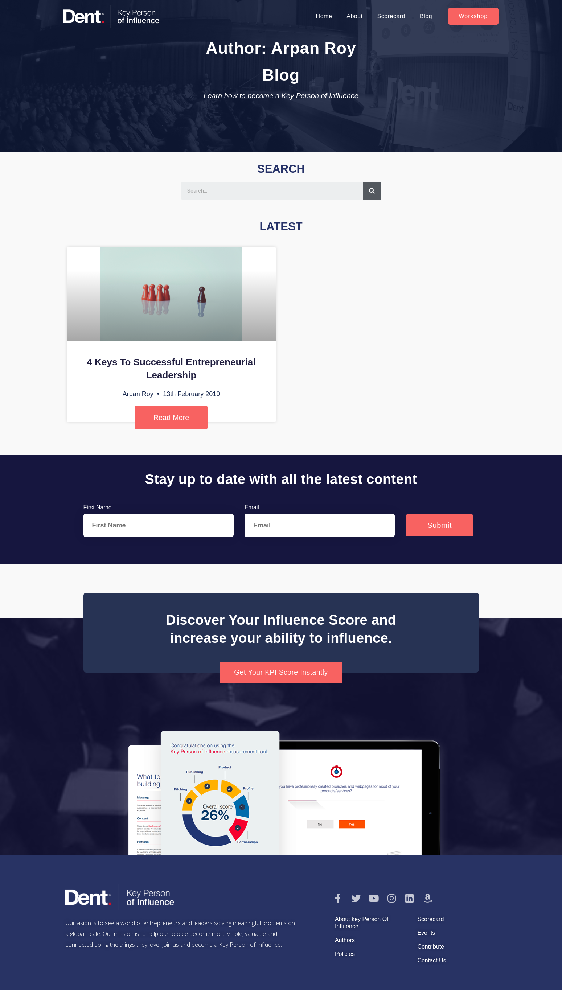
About (354, 16)
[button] (473, 16)
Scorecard (391, 16)
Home (324, 16)
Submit (439, 525)
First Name (97, 507)
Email (252, 507)
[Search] (372, 191)
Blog (426, 16)
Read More (171, 418)
